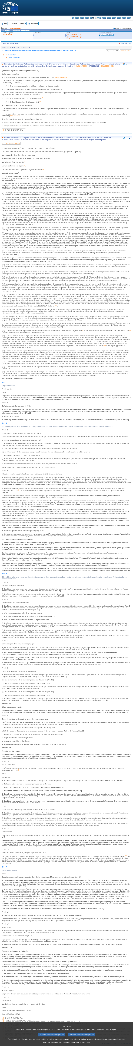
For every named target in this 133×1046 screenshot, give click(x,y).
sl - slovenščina (125, 18)
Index (5, 23)
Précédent (14, 23)
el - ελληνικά (88, 18)
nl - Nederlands (113, 18)
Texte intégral (34, 23)
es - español (76, 18)
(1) (3, 129)
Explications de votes (74, 38)
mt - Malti (110, 18)
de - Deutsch (83, 18)
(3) (3, 1020)
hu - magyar (108, 18)
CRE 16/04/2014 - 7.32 (74, 36)
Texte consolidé (14, 58)
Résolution (12, 55)
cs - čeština (78, 18)
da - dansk (81, 18)
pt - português (118, 18)
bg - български (73, 18)
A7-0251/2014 (7, 34)
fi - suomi (128, 18)
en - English (91, 18)
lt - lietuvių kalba (105, 18)
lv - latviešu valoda (103, 18)
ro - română (120, 18)
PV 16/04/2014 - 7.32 (74, 34)
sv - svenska (130, 18)
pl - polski (115, 18)
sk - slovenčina (123, 18)
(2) (3, 130)
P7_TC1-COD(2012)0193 (11, 143)
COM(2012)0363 (80, 66)
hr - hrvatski (98, 18)
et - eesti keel (86, 18)
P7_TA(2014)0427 (107, 34)
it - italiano (100, 18)
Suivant (22, 23)
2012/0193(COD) (15, 28)
